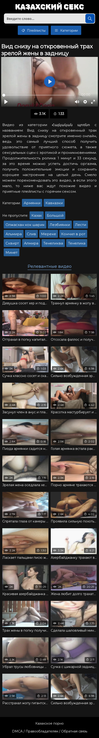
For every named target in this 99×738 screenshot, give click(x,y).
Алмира (31, 243)
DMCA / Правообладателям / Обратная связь (49, 731)
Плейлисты (33, 30)
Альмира (14, 234)
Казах (36, 215)
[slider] (38, 95)
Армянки (32, 203)
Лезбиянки (60, 224)
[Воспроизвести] (6, 101)
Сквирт (12, 243)
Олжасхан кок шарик (25, 224)
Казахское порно (49, 723)
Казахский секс (49, 7)
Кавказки (54, 203)
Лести (80, 224)
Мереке (48, 234)
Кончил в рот (73, 234)
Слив (31, 234)
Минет (12, 252)
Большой (55, 215)
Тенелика (76, 243)
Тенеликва (53, 243)
